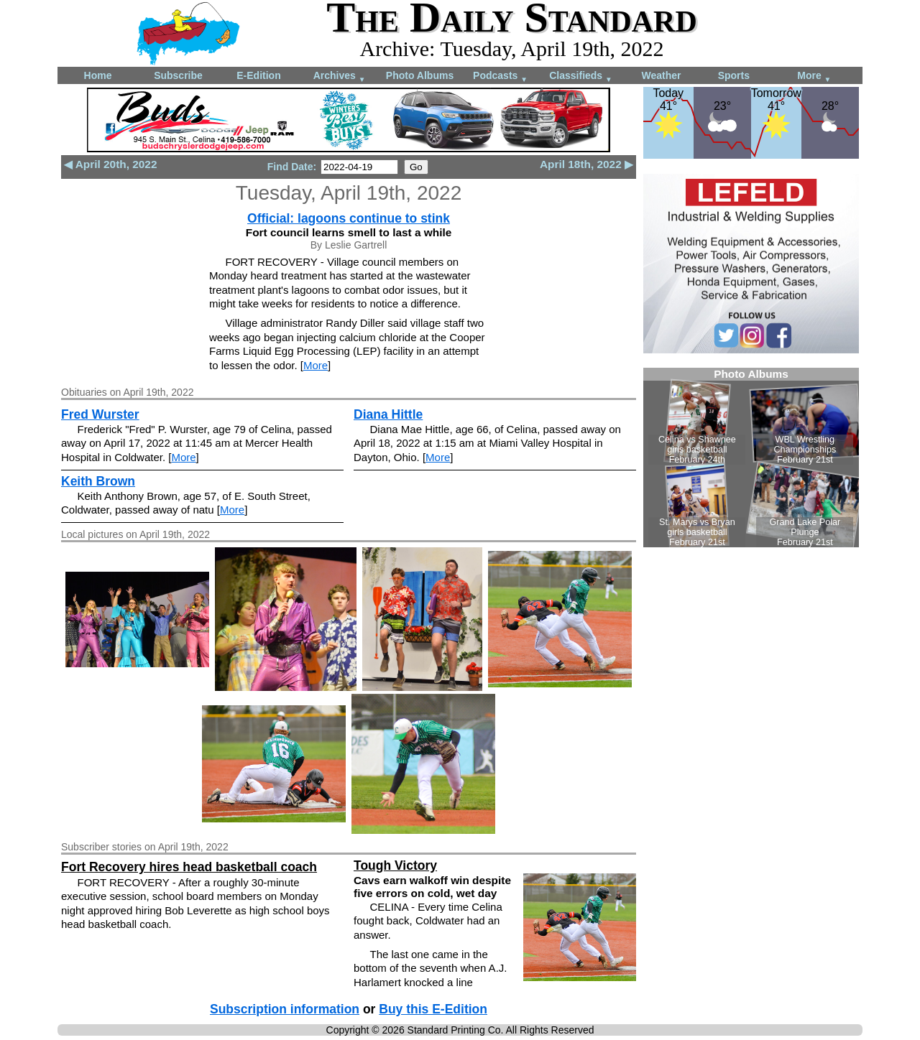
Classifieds (580, 76)
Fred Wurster (100, 414)
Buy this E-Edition (433, 1009)
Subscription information (284, 1009)
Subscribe (178, 75)
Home (98, 75)
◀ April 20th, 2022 (110, 164)
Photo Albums (420, 75)
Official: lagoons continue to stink (348, 218)
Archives (339, 76)
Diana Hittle (388, 414)
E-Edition (258, 75)
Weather (661, 75)
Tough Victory (395, 865)
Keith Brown (98, 481)
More (814, 76)
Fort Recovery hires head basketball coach (189, 867)
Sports (734, 75)
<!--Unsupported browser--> (751, 457)
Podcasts (500, 76)
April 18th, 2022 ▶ (586, 164)
